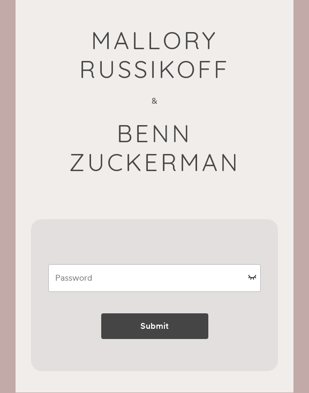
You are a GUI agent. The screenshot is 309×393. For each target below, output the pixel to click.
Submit (154, 326)
